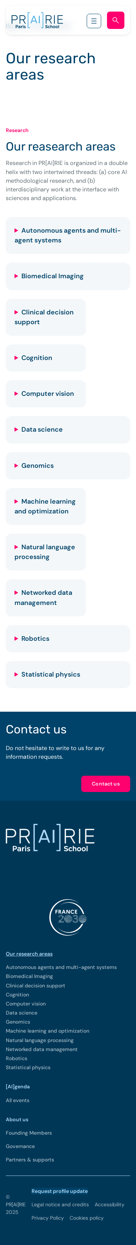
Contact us (106, 783)
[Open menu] (94, 21)
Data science (42, 429)
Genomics (37, 465)
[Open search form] (115, 20)
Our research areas (29, 953)
